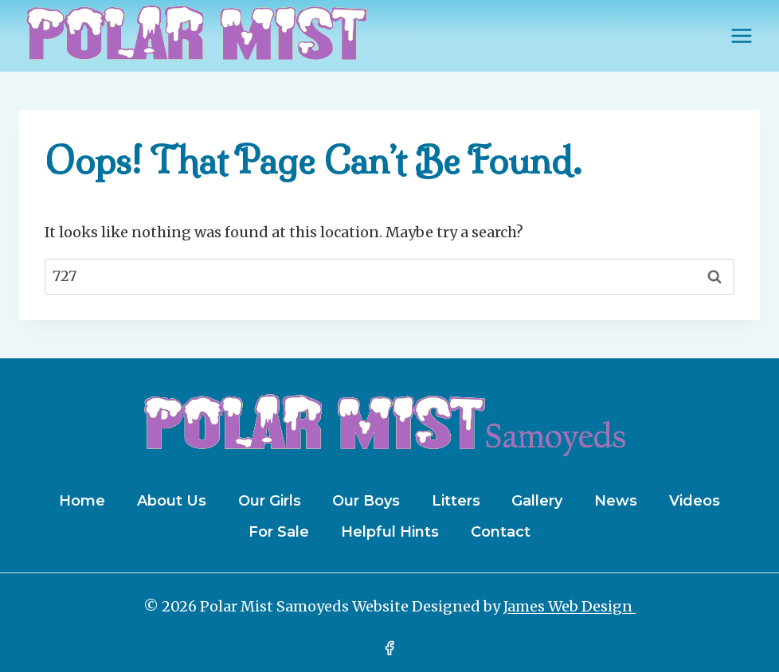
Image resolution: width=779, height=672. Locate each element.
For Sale (279, 532)
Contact (500, 532)
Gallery (536, 501)
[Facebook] (389, 648)
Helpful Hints (390, 532)
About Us (171, 501)
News (615, 501)
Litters (456, 501)
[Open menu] (741, 35)
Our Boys (366, 501)
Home (82, 501)
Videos (694, 501)
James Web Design (569, 606)
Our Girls (269, 501)
